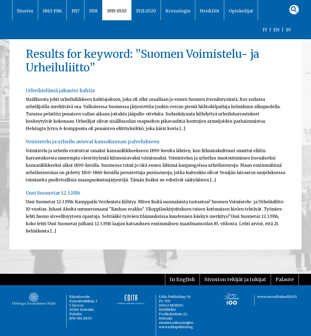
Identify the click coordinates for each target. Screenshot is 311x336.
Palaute (285, 279)
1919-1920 (117, 11)
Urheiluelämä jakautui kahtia (60, 91)
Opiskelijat (241, 11)
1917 (75, 11)
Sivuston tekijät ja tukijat (235, 279)
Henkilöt (209, 11)
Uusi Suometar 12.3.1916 (53, 193)
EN (276, 29)
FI (265, 29)
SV (288, 29)
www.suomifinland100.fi (277, 297)
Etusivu (25, 11)
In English (182, 279)
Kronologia (178, 11)
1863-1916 (52, 11)
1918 (93, 11)
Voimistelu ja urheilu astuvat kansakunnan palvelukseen (93, 142)
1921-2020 (146, 11)
